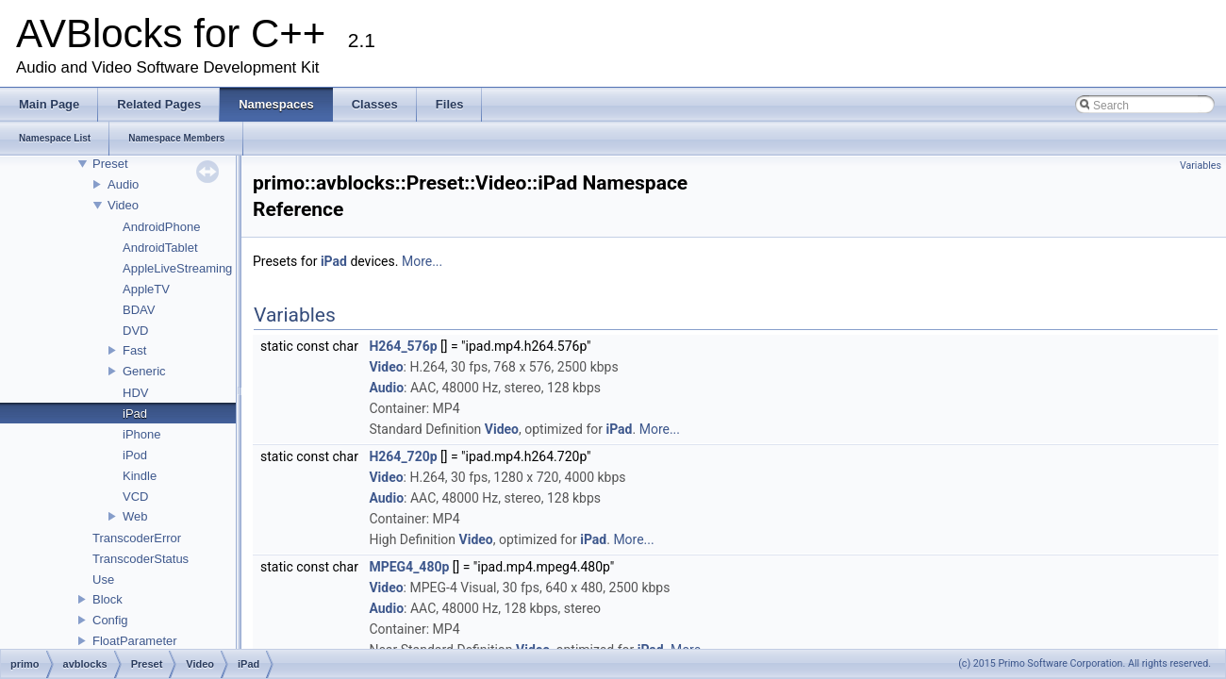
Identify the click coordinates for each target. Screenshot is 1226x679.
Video (123, 205)
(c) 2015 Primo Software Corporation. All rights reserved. (1084, 663)
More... (422, 261)
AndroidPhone (161, 227)
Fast (134, 350)
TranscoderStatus (140, 559)
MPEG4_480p (409, 566)
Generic (144, 371)
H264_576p (403, 346)
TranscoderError (136, 538)
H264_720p (403, 456)
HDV (135, 393)
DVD (135, 330)
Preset (110, 164)
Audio (123, 184)
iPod (135, 455)
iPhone (141, 434)
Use (103, 579)
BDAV (139, 310)
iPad (135, 413)
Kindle (140, 476)
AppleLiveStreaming (177, 268)
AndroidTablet (160, 247)
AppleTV (146, 289)
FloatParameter (134, 641)
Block (107, 599)
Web (135, 516)
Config (110, 620)
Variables (1200, 165)
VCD (135, 496)
